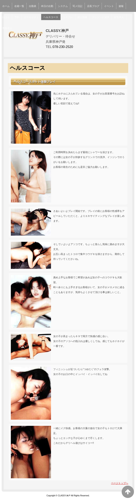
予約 (16, 17)
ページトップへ (119, 483)
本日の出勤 (47, 6)
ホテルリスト (31, 17)
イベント (109, 6)
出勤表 (32, 6)
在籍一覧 (19, 6)
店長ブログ (93, 6)
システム (63, 6)
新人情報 (82, 17)
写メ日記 (77, 6)
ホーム (6, 6)
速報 (121, 6)
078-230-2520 (63, 47)
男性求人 (7, 28)
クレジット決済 (100, 17)
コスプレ (68, 17)
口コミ (6, 17)
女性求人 (119, 17)
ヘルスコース (50, 17)
